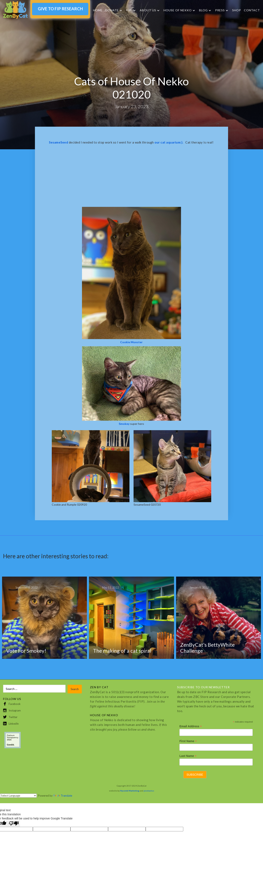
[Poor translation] (14, 823)
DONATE (112, 10)
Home (98, 10)
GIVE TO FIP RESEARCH (60, 8)
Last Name (187, 756)
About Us (148, 10)
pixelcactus (149, 790)
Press (220, 10)
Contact (252, 10)
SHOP (236, 10)
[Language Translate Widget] (18, 796)
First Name (188, 741)
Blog (203, 10)
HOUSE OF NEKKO (178, 10)
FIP (128, 10)
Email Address (190, 726)
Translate (62, 795)
